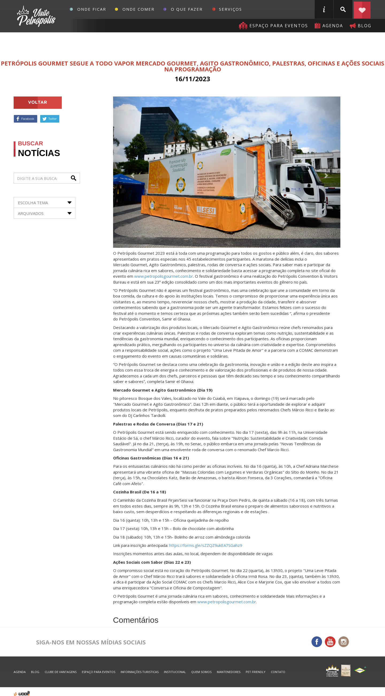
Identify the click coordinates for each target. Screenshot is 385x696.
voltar (38, 102)
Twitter (49, 119)
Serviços (230, 9)
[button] (130, 172)
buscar (343, 9)
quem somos (201, 672)
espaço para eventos (98, 672)
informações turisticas (324, 9)
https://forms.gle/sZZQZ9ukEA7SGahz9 (205, 545)
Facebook (25, 119)
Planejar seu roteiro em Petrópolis (362, 9)
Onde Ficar (91, 9)
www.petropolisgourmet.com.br (163, 276)
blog (364, 26)
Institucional (175, 672)
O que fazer (187, 9)
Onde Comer (138, 9)
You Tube (330, 641)
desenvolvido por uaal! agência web (22, 693)
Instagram (343, 641)
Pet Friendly (255, 672)
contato (278, 672)
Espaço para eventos (278, 26)
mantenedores (228, 672)
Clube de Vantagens (60, 672)
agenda (332, 26)
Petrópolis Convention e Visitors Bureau (35, 16)
